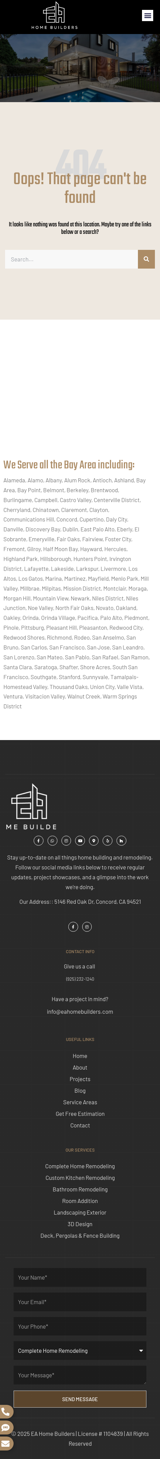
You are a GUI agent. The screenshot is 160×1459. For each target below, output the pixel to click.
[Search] (146, 259)
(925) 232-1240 (80, 979)
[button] (147, 15)
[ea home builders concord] (80, 396)
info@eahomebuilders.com (80, 1011)
